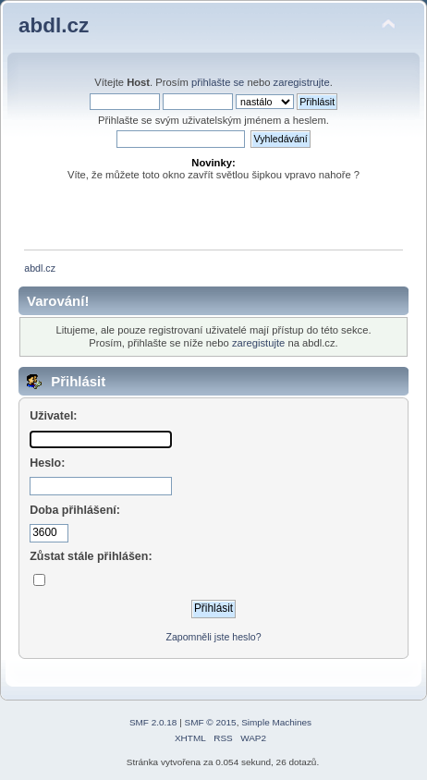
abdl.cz (53, 25)
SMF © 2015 (211, 722)
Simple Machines (276, 722)
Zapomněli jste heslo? (213, 636)
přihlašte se (217, 82)
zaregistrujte (302, 82)
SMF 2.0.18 (153, 722)
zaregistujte (258, 342)
